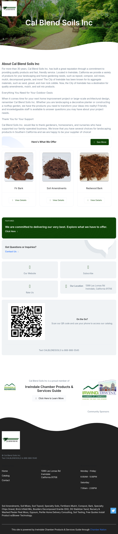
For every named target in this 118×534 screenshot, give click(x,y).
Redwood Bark (94, 188)
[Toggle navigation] (113, 8)
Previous (78, 392)
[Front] (10, 8)
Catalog (6, 475)
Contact (6, 480)
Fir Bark (19, 188)
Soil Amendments (56, 188)
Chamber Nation (98, 529)
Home (5, 471)
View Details (18, 200)
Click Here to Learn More (49, 398)
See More (99, 142)
